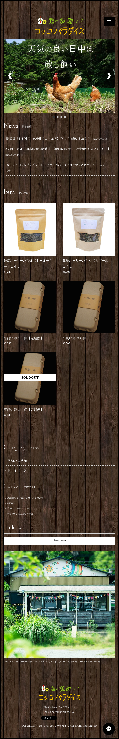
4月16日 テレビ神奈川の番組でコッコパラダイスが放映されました (47, 138)
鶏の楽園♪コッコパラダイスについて (25, 498)
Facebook (60, 540)
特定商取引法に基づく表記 (20, 513)
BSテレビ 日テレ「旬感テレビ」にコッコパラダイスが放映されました (50, 165)
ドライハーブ (17, 470)
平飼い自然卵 (17, 461)
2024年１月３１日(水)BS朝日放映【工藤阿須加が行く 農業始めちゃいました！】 (57, 148)
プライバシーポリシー (18, 508)
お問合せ (11, 503)
